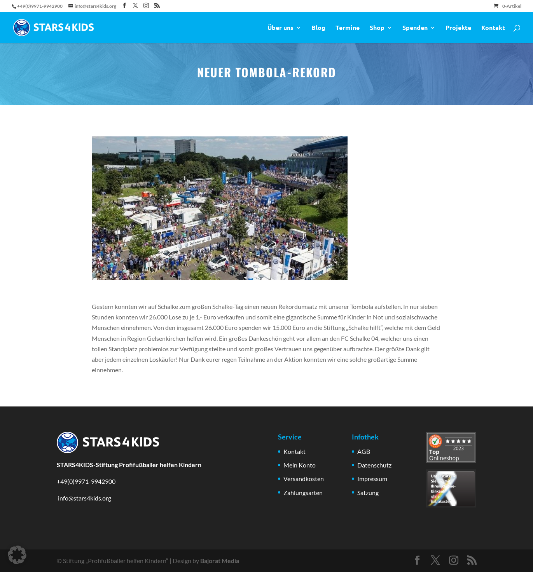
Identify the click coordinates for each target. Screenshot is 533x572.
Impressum (372, 478)
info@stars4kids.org (84, 498)
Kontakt (493, 28)
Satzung (368, 492)
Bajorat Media (219, 560)
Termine (348, 28)
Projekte (458, 28)
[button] (17, 555)
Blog (318, 28)
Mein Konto (299, 465)
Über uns (280, 28)
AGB (363, 451)
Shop (377, 28)
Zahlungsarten (303, 492)
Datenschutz (374, 465)
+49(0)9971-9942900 (86, 481)
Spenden (415, 28)
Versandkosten (303, 478)
